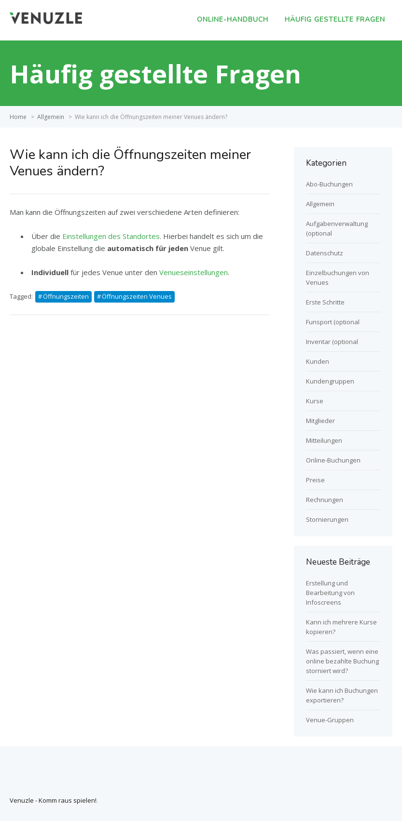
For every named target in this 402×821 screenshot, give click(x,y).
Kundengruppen (330, 381)
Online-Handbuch (232, 19)
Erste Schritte (325, 302)
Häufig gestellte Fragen (335, 19)
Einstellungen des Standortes (110, 236)
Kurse (314, 401)
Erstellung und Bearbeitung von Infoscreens (330, 593)
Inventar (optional (332, 341)
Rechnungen (324, 499)
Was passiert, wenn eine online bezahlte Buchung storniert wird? (342, 661)
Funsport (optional (333, 322)
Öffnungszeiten (66, 296)
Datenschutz (324, 253)
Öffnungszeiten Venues (137, 296)
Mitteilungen (324, 440)
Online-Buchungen (333, 460)
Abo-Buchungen (329, 184)
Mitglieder (320, 420)
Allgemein (50, 117)
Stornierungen (327, 519)
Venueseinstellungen (193, 272)
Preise (315, 480)
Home (18, 117)
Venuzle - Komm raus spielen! (53, 800)
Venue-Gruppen (330, 719)
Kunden (317, 361)
